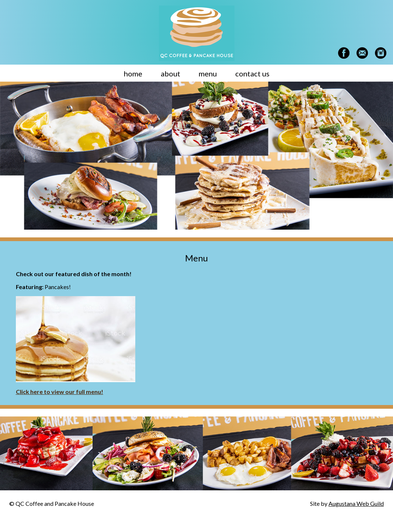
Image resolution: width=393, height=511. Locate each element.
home (133, 73)
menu (208, 73)
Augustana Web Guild (356, 503)
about (170, 73)
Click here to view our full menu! (59, 391)
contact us (252, 73)
